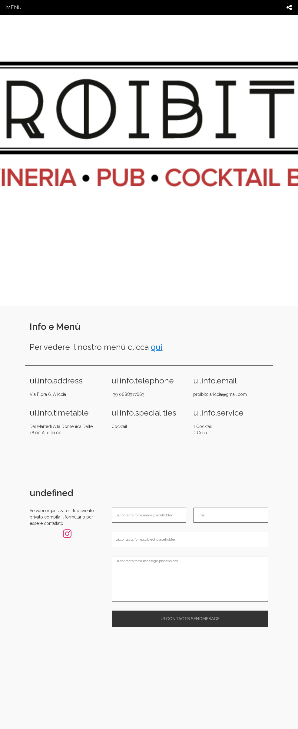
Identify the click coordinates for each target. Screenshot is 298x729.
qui (156, 347)
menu (14, 7)
